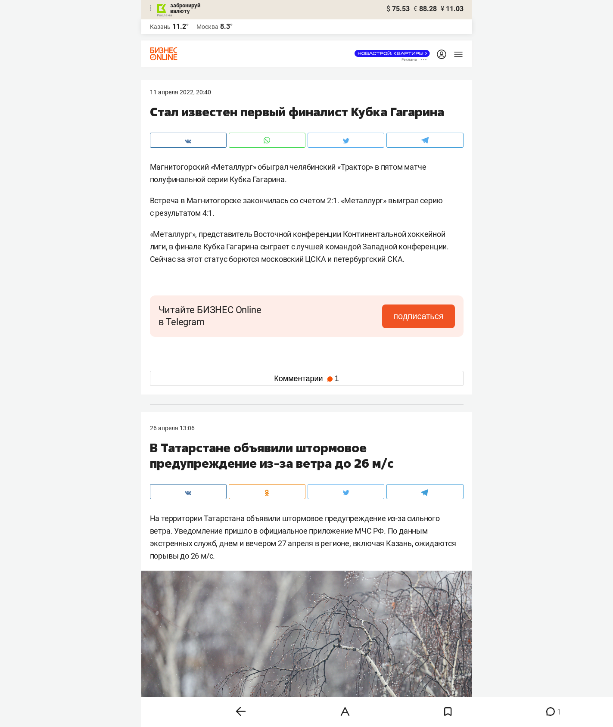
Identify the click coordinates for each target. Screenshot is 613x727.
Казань (160, 26)
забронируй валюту (185, 8)
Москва (207, 26)
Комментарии (306, 378)
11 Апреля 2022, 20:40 (180, 92)
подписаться (418, 316)
